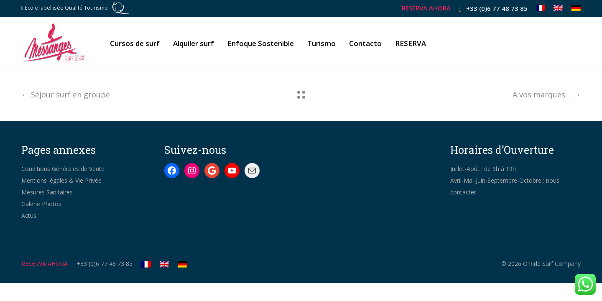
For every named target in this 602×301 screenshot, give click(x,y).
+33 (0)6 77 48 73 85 (497, 8)
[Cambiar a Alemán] (574, 8)
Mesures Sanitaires (47, 192)
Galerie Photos (41, 204)
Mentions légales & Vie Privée (61, 180)
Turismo (321, 43)
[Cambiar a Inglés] (558, 8)
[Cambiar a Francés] (541, 8)
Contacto (365, 43)
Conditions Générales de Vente (63, 169)
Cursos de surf (135, 43)
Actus (28, 215)
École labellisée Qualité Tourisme (66, 7)
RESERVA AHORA (426, 8)
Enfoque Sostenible (260, 43)
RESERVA (410, 43)
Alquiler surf (193, 43)
